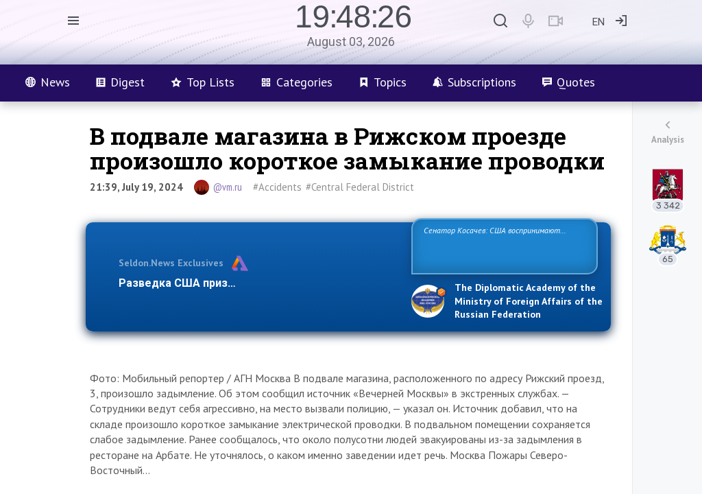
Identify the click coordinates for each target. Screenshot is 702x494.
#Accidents (277, 186)
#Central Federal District (360, 186)
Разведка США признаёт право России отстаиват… (257, 283)
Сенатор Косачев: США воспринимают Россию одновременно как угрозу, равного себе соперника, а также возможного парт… (502, 245)
